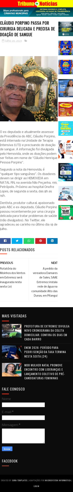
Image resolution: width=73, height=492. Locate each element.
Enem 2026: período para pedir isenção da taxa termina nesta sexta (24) (45, 351)
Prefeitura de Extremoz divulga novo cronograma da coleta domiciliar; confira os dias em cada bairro (46, 332)
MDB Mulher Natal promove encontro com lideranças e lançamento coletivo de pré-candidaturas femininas (44, 371)
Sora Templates (19, 480)
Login (36, 486)
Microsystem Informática (58, 480)
